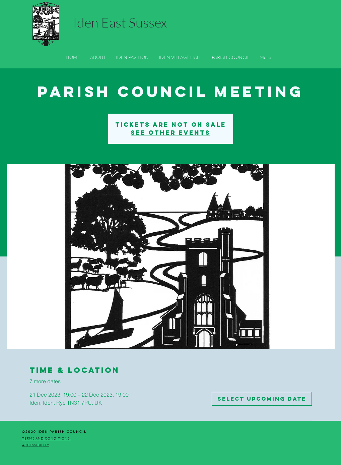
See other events (170, 132)
